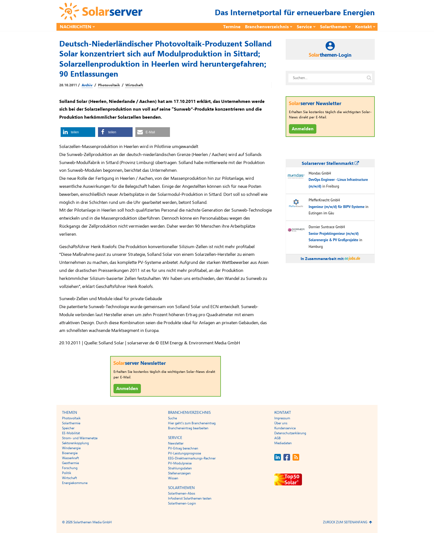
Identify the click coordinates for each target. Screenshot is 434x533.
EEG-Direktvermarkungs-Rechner (192, 458)
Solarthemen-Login (182, 503)
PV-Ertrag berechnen (183, 448)
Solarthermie (71, 423)
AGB (277, 438)
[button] (78, 132)
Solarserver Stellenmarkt (330, 163)
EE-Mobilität (71, 433)
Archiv (87, 85)
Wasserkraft (70, 458)
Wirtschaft (134, 85)
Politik (66, 473)
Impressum (282, 418)
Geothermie (70, 463)
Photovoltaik (109, 85)
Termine (232, 27)
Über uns (280, 423)
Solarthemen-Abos (181, 493)
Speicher (68, 428)
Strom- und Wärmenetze (79, 438)
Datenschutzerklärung (290, 433)
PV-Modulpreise (180, 463)
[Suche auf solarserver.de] (369, 78)
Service (304, 27)
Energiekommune (74, 483)
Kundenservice (285, 428)
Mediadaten (283, 443)
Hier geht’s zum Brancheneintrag (192, 423)
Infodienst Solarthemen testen (189, 498)
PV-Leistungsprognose (184, 453)
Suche (172, 418)
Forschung (70, 468)
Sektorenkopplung (75, 443)
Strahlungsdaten (180, 468)
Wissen (173, 478)
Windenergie (71, 448)
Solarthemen (333, 27)
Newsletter (176, 443)
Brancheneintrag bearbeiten (188, 428)
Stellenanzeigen (179, 473)
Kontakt (363, 27)
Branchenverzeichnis (267, 27)
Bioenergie (70, 453)
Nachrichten (75, 27)
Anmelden (127, 389)
